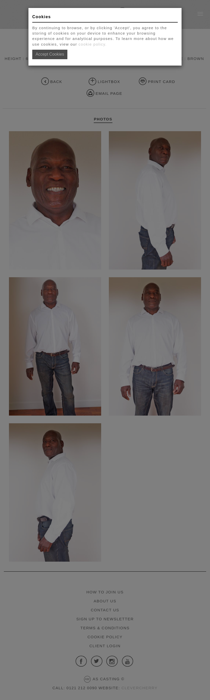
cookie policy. (93, 44)
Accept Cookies (50, 54)
